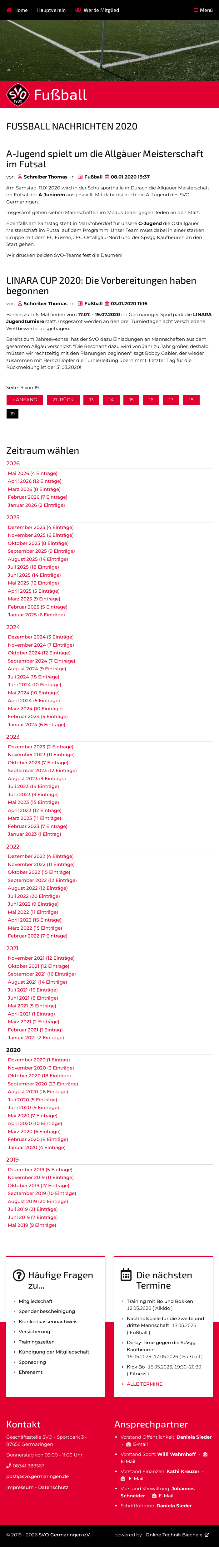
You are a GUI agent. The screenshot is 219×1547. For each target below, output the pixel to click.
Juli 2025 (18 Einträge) (33, 567)
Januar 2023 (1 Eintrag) (34, 834)
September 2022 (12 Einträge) (42, 880)
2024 (13, 627)
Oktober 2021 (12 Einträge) (38, 966)
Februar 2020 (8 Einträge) (38, 1139)
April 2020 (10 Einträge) (35, 1123)
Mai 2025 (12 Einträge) (33, 583)
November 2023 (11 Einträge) (41, 754)
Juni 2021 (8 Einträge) (33, 998)
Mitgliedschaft (35, 1301)
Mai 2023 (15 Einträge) (33, 802)
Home (21, 10)
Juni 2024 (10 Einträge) (34, 685)
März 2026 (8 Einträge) (34, 489)
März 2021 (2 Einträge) (33, 1022)
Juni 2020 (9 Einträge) (33, 1107)
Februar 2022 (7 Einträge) (37, 936)
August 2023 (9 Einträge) (37, 778)
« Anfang (24, 400)
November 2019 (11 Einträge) (41, 1177)
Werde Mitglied (101, 10)
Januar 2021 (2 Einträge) (36, 1037)
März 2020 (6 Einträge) (34, 1131)
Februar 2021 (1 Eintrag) (35, 1030)
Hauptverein (51, 10)
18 (191, 400)
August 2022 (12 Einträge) (38, 888)
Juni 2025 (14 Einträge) (34, 575)
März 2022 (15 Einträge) (35, 928)
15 (131, 400)
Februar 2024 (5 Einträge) (38, 716)
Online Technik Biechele (174, 1535)
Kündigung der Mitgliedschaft (54, 1352)
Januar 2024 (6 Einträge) (36, 724)
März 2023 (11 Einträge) (34, 818)
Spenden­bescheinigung (47, 1311)
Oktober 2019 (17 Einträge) (38, 1185)
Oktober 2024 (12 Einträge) (39, 653)
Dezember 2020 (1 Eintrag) (39, 1060)
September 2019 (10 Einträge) (42, 1193)
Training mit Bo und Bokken (160, 1301)
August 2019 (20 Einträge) (38, 1201)
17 (171, 400)
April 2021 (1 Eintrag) (31, 1014)
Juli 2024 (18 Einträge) (33, 677)
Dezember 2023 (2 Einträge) (40, 747)
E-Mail (140, 1444)
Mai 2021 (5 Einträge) (32, 1006)
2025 (12, 517)
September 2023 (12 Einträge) (42, 770)
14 (111, 400)
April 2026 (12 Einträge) (35, 481)
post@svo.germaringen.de (37, 1476)
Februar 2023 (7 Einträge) (37, 826)
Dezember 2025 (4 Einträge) (41, 527)
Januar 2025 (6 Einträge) (36, 615)
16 (151, 400)
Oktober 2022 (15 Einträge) (39, 872)
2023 (12, 736)
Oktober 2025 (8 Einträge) (38, 543)
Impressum (20, 1487)
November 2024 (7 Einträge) (41, 645)
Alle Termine (144, 1384)
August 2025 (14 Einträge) (38, 559)
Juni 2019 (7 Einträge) (33, 1217)
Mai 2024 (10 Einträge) (34, 693)
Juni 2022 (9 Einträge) (33, 904)
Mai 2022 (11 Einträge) (33, 912)
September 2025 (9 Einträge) (41, 551)
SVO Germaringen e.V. (65, 1535)
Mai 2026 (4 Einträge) (32, 473)
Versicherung (34, 1331)
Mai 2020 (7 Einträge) (32, 1116)
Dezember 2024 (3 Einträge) (41, 637)
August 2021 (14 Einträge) (37, 982)
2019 (12, 1159)
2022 (12, 846)
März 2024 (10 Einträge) (35, 709)
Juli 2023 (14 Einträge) (33, 786)
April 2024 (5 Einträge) (34, 700)
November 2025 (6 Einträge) (41, 535)
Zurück (63, 400)
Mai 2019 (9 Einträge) (32, 1225)
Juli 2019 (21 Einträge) (33, 1209)
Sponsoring (32, 1362)
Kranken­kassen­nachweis (48, 1321)
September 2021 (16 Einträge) (42, 974)
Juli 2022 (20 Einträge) (34, 896)
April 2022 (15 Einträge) (35, 920)
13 (91, 400)
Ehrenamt (30, 1372)
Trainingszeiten (37, 1342)
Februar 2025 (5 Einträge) (37, 607)
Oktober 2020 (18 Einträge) (39, 1076)
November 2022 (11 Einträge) (41, 864)
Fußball (60, 94)
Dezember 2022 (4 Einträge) (41, 856)
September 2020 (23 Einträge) (43, 1084)
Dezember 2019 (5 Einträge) (40, 1169)
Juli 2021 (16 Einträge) (33, 990)
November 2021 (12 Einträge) (41, 958)
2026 (13, 463)
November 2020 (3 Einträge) (41, 1068)
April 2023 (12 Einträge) (35, 810)
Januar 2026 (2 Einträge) (36, 505)
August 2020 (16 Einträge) (38, 1091)
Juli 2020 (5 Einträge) (32, 1100)
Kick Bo (136, 1367)
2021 (12, 948)
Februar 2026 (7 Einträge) (37, 497)
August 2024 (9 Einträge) (37, 669)
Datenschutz (53, 1487)
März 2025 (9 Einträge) (34, 599)
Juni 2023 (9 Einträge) (33, 794)
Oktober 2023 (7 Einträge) (38, 763)
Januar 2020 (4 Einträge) (37, 1147)
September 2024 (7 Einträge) (41, 661)
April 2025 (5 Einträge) (34, 591)
